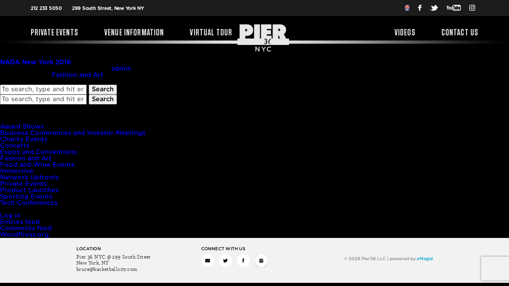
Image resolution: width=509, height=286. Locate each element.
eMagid (425, 259)
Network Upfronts (29, 177)
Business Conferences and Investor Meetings (73, 133)
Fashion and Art (77, 75)
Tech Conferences (29, 203)
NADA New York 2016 (35, 62)
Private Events (54, 33)
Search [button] (103, 89)
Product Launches (29, 190)
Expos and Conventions (38, 152)
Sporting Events (26, 196)
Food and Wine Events (37, 165)
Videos (405, 33)
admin (121, 69)
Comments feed (26, 228)
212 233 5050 (46, 8)
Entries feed (20, 222)
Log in (10, 216)
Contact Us (460, 33)
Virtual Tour (211, 33)
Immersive (16, 171)
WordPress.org (24, 235)
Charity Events (23, 139)
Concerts (14, 146)
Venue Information (134, 33)
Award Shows (22, 127)
